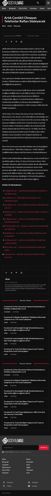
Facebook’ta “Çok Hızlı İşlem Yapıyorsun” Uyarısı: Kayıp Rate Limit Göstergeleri (24, 350)
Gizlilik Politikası (9, 452)
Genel (6, 322)
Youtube (34, 486)
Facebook (10, 482)
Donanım (7, 312)
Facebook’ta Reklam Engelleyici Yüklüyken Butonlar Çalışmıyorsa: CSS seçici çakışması (25, 318)
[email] (20, 447)
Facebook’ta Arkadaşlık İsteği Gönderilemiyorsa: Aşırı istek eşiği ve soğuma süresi (24, 329)
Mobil (9, 26)
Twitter (9, 486)
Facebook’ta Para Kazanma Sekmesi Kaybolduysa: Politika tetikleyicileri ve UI (24, 307)
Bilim (4, 26)
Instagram (35, 482)
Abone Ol (43, 447)
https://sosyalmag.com (11, 282)
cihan (7, 279)
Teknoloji (16, 26)
